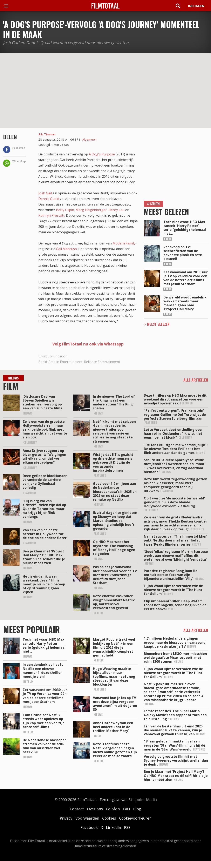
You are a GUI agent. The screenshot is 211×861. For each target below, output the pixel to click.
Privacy (66, 818)
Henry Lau (116, 210)
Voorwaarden (87, 818)
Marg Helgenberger (91, 210)
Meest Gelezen (158, 324)
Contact (77, 808)
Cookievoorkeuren (135, 818)
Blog (137, 808)
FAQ (126, 808)
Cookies (109, 818)
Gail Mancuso (66, 249)
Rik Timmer (47, 134)
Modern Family (124, 243)
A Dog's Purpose (102, 154)
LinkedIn (113, 827)
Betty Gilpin (65, 210)
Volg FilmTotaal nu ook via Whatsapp (88, 344)
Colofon (113, 808)
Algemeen (89, 139)
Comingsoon (57, 356)
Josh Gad (45, 193)
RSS (127, 827)
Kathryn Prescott (51, 215)
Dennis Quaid (48, 198)
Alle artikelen (195, 380)
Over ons (95, 808)
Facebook (89, 827)
